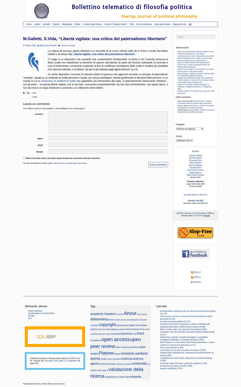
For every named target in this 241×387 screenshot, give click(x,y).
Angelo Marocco (195, 173)
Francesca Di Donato (196, 170)
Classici (55, 24)
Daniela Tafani (195, 177)
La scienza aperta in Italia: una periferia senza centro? (196, 56)
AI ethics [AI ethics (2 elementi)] (119, 314)
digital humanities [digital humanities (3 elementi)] (138, 325)
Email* (40, 145)
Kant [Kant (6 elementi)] (140, 333)
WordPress (37, 384)
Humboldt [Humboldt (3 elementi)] (116, 334)
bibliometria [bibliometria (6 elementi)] (99, 319)
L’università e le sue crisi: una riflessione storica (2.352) (183, 350)
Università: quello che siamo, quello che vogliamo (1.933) (183, 363)
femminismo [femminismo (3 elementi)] (133, 329)
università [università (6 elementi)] (139, 363)
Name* (40, 139)
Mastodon (196, 282)
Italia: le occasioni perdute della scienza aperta (194, 62)
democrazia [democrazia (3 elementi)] (122, 325)
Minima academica (35, 311)
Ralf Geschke (60, 384)
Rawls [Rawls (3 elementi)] (117, 354)
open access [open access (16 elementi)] (116, 339)
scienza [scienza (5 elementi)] (127, 358)
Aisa (29, 318)
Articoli (37, 24)
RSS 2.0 (196, 272)
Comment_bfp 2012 (195, 201)
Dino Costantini (195, 163)
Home (29, 24)
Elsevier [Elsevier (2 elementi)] (98, 329)
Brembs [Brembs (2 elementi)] (111, 320)
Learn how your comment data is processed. (70, 163)
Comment (39, 114)
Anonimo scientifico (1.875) (171, 368)
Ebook (78, 24)
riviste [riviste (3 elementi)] (103, 359)
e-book (34, 97)
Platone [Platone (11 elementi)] (106, 353)
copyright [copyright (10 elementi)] (107, 324)
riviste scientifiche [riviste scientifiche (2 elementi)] (114, 359)
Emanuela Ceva (195, 160)
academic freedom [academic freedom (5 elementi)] (103, 314)
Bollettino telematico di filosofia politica (191, 213)
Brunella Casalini (195, 158)
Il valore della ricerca (92, 24)
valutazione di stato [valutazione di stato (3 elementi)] (115, 377)
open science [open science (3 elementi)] (122, 347)
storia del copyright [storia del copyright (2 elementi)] (123, 364)
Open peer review (162, 24)
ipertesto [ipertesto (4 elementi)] (127, 333)
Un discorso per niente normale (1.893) (176, 366)
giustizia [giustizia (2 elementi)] (102, 334)
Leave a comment (66, 45)
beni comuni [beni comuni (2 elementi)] (142, 314)
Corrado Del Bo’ (195, 168)
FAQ (132, 24)
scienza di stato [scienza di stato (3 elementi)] (108, 364)
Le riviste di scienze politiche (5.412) (175, 321)
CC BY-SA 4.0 (198, 216)
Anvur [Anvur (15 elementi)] (130, 313)
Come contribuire (144, 24)
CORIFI (73, 358)
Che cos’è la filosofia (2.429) (172, 348)
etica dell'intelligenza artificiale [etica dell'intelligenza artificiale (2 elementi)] (114, 329)
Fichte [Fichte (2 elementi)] (142, 329)
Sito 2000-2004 (189, 195)
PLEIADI (31, 316)
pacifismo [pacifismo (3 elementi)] (135, 347)
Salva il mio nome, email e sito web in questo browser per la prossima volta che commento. (63, 158)
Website (39, 152)
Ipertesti (46, 24)
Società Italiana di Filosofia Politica (41, 313)
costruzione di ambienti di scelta (58, 81)
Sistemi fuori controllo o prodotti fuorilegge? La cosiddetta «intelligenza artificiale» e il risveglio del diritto (195, 87)
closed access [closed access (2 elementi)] (120, 320)
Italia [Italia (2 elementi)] (135, 334)
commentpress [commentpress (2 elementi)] (133, 320)
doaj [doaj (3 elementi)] (92, 329)
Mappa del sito (179, 24)
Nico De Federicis (195, 165)
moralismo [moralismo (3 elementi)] (95, 340)
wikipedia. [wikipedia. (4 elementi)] (136, 376)
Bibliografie (67, 24)
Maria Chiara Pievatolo (47, 45)
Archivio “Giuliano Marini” (115, 24)
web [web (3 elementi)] (127, 377)
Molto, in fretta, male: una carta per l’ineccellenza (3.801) (183, 329)
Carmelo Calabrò (195, 155)
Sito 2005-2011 (201, 195)
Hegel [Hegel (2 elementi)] (108, 334)
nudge (34, 93)
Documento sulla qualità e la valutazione (60, 361)
